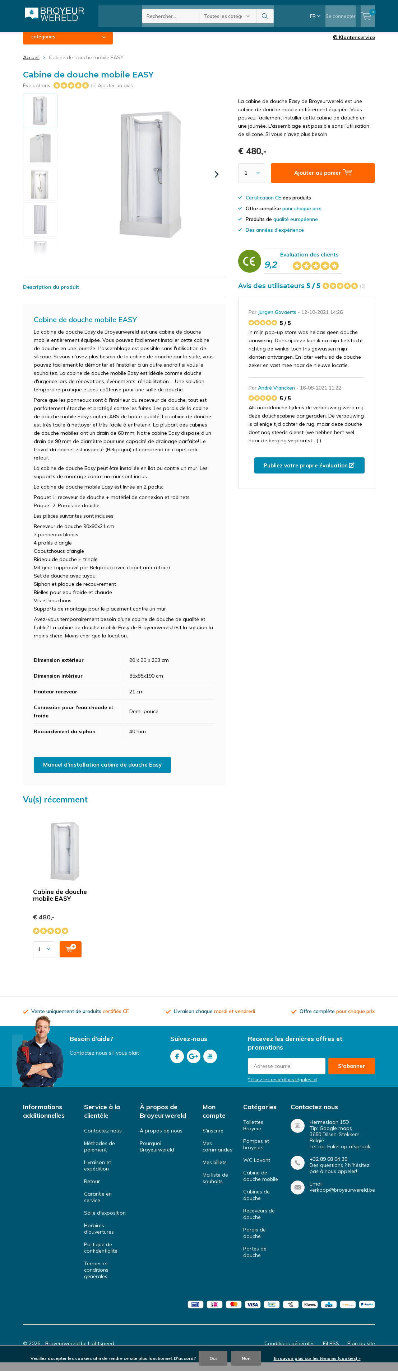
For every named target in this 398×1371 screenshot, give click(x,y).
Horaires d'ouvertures (99, 1236)
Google (193, 1062)
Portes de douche (255, 1259)
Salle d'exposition (105, 1220)
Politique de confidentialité (100, 1255)
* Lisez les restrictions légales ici (282, 1087)
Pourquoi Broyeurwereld (157, 1154)
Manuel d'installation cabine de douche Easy (102, 772)
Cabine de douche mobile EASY (60, 903)
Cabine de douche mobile (260, 1183)
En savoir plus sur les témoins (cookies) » (317, 1358)
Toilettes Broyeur (253, 1133)
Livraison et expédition (97, 1173)
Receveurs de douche (259, 1221)
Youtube (210, 1062)
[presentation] (216, 182)
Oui (213, 1358)
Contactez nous (103, 1138)
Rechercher (265, 16)
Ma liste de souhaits (215, 1185)
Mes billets (215, 1170)
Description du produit (51, 295)
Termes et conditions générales (96, 1277)
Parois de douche (254, 1240)
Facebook (177, 1062)
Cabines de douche (256, 1202)
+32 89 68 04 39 (328, 1167)
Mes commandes (217, 1154)
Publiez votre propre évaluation (309, 473)
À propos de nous (161, 1138)
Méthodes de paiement (99, 1154)
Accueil (31, 65)
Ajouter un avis (115, 93)
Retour (92, 1189)
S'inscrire (213, 1138)
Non (246, 1358)
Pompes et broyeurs (256, 1152)
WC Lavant (256, 1168)
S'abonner (351, 1074)
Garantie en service (98, 1204)
